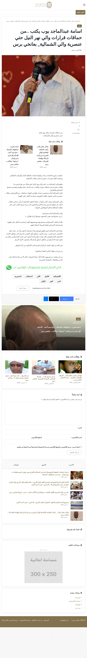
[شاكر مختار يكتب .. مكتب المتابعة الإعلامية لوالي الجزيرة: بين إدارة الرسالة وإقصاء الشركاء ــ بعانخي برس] (56, 150)
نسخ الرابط (22, 288)
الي (38, 276)
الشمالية (56, 276)
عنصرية (17, 276)
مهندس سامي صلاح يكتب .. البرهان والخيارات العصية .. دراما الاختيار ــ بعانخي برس (70, 378)
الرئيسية (78, 21)
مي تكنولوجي (64, 622)
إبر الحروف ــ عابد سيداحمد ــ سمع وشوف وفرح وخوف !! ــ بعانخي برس (17, 378)
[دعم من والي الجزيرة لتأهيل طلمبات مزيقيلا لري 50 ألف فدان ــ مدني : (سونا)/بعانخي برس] (75, 496)
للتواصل (77, 607)
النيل (46, 276)
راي (72, 21)
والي (43, 281)
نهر (51, 281)
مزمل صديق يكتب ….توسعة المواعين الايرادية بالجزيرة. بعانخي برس (44, 379)
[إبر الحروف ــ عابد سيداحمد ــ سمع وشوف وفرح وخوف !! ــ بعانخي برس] (16, 367)
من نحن (77, 610)
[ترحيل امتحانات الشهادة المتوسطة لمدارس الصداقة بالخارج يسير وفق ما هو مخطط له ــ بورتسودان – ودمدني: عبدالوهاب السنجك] (75, 476)
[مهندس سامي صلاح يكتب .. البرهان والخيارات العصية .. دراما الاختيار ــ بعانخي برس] (70, 366)
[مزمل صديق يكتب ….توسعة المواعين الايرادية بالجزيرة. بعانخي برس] (43, 367)
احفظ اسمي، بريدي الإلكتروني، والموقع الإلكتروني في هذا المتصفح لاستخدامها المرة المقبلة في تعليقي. (48, 447)
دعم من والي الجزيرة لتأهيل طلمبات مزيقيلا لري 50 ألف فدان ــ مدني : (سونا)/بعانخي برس (38, 493)
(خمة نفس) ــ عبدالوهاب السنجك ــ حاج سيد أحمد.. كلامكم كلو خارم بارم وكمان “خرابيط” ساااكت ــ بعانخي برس (12, 155)
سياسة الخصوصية (74, 603)
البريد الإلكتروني (76, 437)
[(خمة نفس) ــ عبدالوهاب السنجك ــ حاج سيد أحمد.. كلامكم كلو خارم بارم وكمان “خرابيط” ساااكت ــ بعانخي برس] (26, 149)
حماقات (28, 276)
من (58, 281)
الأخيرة (71, 465)
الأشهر (43, 465)
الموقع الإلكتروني (36, 437)
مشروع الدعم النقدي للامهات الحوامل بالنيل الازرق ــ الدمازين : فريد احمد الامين (41, 503)
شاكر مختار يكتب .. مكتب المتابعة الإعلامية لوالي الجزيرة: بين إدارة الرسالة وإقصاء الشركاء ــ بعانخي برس (42, 155)
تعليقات (16, 465)
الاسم (79, 428)
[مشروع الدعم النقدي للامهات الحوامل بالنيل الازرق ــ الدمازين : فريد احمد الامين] (75, 506)
